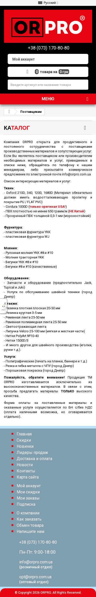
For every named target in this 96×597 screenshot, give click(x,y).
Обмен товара (30, 525)
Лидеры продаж (32, 452)
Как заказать (29, 519)
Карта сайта (28, 477)
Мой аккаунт (29, 485)
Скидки (24, 440)
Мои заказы (28, 498)
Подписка (26, 504)
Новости (25, 464)
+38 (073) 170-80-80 (38, 542)
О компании (28, 513)
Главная (24, 434)
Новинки (25, 446)
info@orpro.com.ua (35, 562)
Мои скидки (28, 492)
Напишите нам (30, 531)
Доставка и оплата (34, 458)
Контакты (26, 471)
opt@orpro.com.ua (35, 576)
